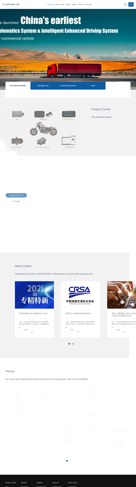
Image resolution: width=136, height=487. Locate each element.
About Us (55, 483)
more (93, 86)
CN (131, 4)
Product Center (10, 483)
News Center (72, 483)
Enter (26, 328)
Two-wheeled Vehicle (18, 86)
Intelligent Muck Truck (16, 194)
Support (39, 483)
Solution (24, 483)
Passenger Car (43, 86)
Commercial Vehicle (68, 86)
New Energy (16, 200)
